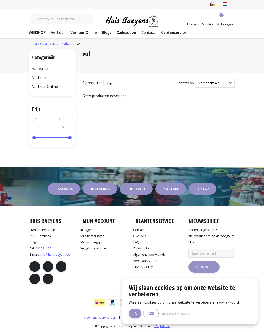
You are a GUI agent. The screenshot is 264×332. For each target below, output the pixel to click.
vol (78, 43)
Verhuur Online (83, 32)
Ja (146, 314)
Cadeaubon (126, 32)
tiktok (203, 189)
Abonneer (204, 267)
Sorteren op (185, 83)
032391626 (43, 248)
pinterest (137, 189)
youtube (171, 189)
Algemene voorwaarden (100, 317)
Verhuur (58, 32)
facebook (64, 189)
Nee (162, 314)
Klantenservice (173, 32)
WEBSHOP (37, 32)
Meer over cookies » (187, 314)
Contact (148, 32)
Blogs (106, 32)
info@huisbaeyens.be (55, 254)
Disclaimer (130, 317)
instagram (100, 189)
